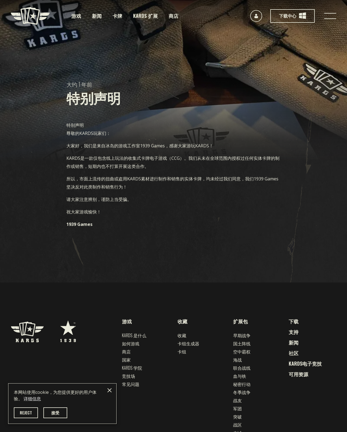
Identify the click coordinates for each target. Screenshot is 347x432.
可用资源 (298, 374)
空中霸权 (241, 351)
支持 (293, 331)
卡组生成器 (188, 343)
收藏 (182, 321)
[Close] (109, 390)
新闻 (97, 15)
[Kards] (30, 16)
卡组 (182, 351)
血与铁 (239, 376)
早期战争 (241, 335)
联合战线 (241, 368)
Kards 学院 (132, 368)
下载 (293, 321)
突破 (237, 416)
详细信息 (32, 399)
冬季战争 (241, 392)
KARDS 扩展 (145, 15)
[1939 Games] (68, 328)
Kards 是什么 (134, 335)
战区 (237, 424)
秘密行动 (241, 384)
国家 (126, 359)
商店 (173, 15)
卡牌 (117, 15)
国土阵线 (241, 343)
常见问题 (130, 384)
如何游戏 (130, 343)
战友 (237, 400)
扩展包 (240, 321)
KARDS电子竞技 (305, 363)
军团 (237, 408)
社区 (293, 352)
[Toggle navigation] (330, 16)
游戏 (76, 15)
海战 (237, 359)
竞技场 (128, 376)
